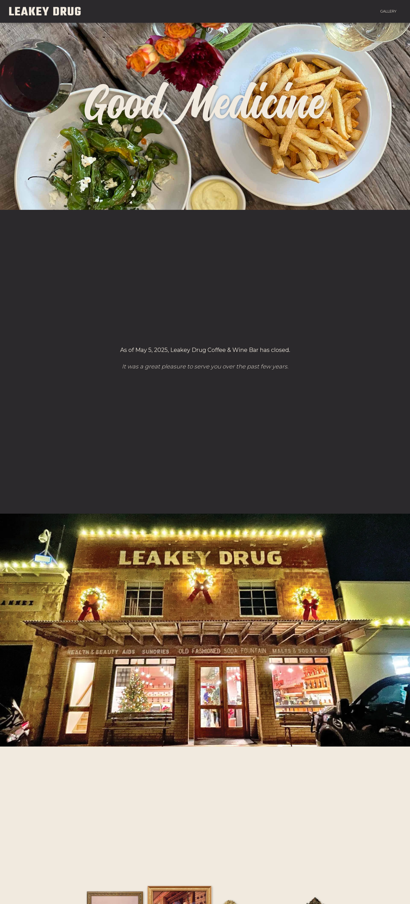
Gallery (388, 11)
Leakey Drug (45, 11)
